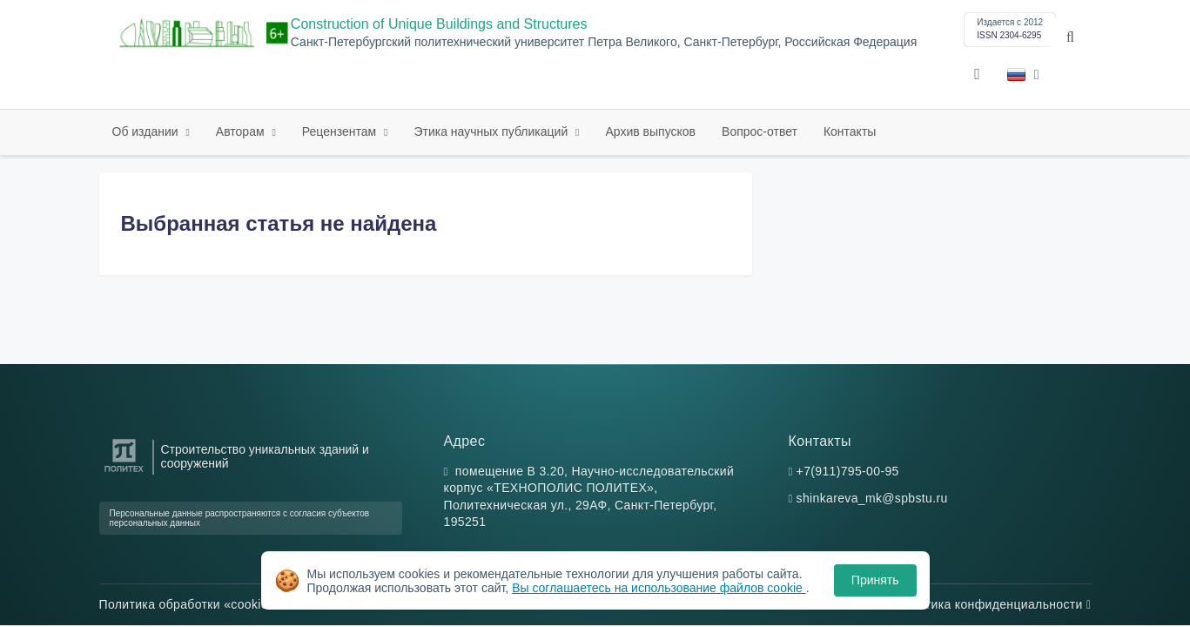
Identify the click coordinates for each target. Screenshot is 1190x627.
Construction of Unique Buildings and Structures (439, 24)
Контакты (850, 131)
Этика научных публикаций (492, 131)
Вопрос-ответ (759, 131)
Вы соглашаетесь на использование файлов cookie (659, 588)
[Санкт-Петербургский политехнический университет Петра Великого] (124, 472)
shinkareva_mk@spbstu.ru (872, 498)
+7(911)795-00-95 (848, 471)
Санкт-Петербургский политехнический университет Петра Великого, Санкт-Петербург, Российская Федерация (604, 42)
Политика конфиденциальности (993, 604)
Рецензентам (341, 131)
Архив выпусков (651, 131)
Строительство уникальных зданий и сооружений (265, 456)
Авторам (242, 131)
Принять (875, 580)
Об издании (147, 131)
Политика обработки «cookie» (191, 604)
